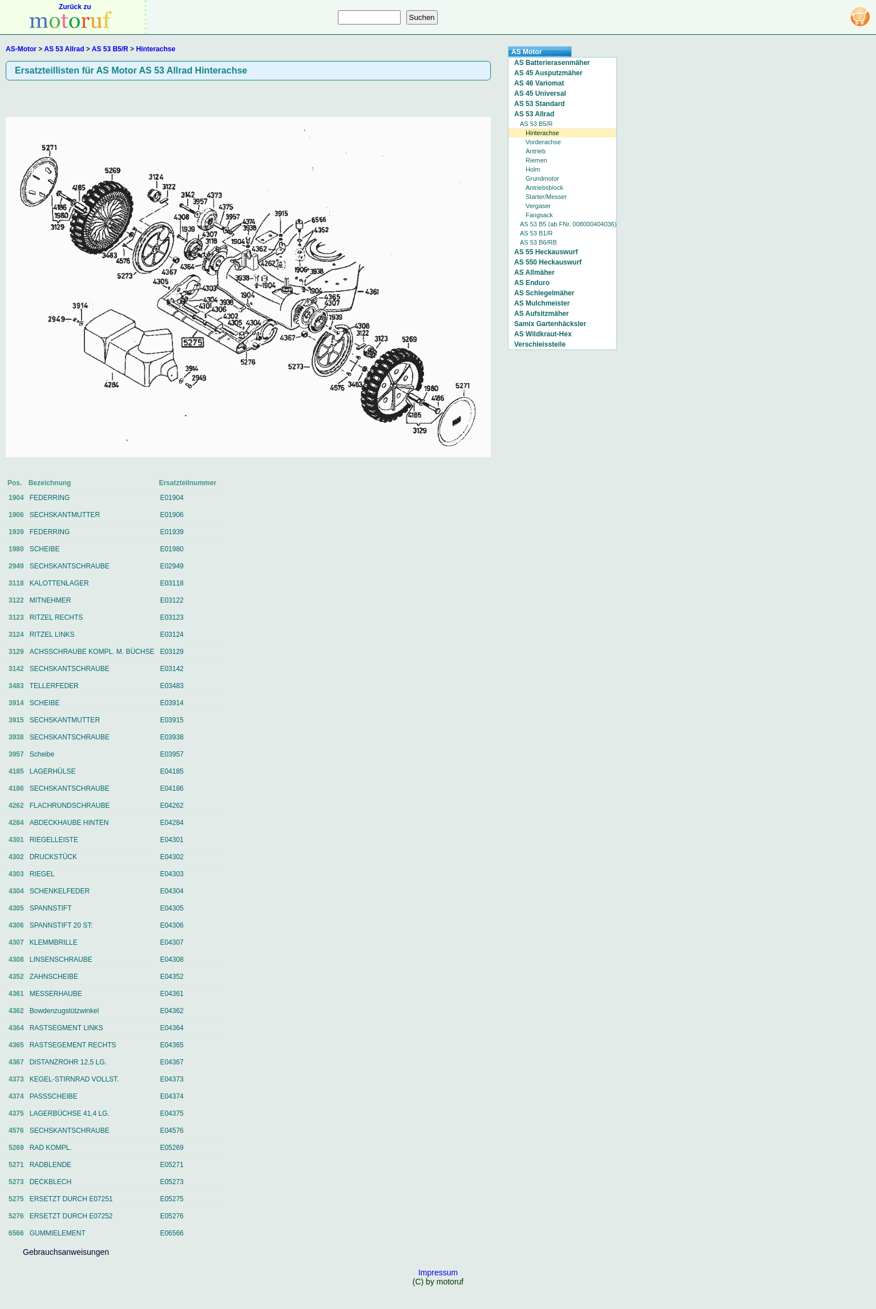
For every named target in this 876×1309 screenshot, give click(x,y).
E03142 (171, 669)
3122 (16, 600)
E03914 (171, 703)
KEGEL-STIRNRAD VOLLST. (74, 1079)
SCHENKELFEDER (60, 891)
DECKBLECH (50, 1182)
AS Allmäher (534, 273)
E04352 (171, 977)
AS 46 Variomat (539, 83)
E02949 (171, 566)
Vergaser (538, 205)
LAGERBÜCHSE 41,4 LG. (70, 1113)
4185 (16, 771)
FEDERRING (50, 498)
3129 (16, 652)
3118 (16, 583)
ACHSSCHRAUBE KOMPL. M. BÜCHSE (92, 652)
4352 (16, 977)
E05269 (171, 1148)
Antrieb (536, 151)
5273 (16, 1182)
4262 (16, 806)
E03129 (171, 652)
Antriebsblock (544, 187)
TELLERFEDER (54, 686)
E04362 (171, 1011)
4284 (16, 823)
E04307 (171, 942)
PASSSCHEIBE (54, 1096)
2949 (16, 566)
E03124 (171, 635)
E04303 (171, 874)
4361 (16, 994)
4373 (16, 1079)
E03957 (171, 754)
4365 (16, 1045)
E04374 (171, 1096)
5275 (16, 1199)
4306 (16, 925)
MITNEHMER (50, 600)
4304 (16, 891)
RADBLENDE (50, 1165)
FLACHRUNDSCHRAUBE (70, 806)
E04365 (171, 1045)
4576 (16, 1131)
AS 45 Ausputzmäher (548, 73)
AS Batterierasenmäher (552, 63)
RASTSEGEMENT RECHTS (73, 1045)
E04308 (171, 960)
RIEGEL (42, 874)
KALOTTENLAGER (59, 583)
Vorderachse (543, 142)
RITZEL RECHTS (56, 617)
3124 (16, 635)
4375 (16, 1113)
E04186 (171, 788)
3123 (16, 617)
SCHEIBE (45, 549)
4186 (16, 788)
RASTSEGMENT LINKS (66, 1028)
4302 (16, 857)
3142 (16, 669)
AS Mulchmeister (542, 303)
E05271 (171, 1165)
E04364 (171, 1028)
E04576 (171, 1131)
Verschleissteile (540, 344)
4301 (16, 840)
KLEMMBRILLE (54, 942)
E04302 (171, 857)
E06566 (171, 1233)
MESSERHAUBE (56, 994)
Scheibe (42, 754)
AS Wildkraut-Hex (543, 334)
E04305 (171, 908)
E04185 (171, 771)
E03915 (171, 720)
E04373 (171, 1079)
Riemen (536, 160)
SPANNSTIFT (51, 908)
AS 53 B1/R (536, 233)
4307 (16, 942)
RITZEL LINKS (52, 635)
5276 (16, 1216)
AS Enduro (532, 283)
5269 (16, 1148)
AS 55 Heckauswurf (546, 252)
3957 (16, 754)
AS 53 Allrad (64, 49)
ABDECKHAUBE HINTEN (69, 823)
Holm (533, 169)
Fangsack (539, 215)
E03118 (171, 583)
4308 (16, 960)
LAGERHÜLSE (53, 771)
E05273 (171, 1182)
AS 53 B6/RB (538, 242)
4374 (16, 1096)
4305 (16, 908)
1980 (16, 549)
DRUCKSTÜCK (53, 857)
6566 (16, 1233)
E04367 (171, 1062)
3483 (16, 686)
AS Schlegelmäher (544, 293)
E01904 (171, 498)
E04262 (171, 806)
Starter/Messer (546, 196)
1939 (16, 532)
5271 (16, 1165)
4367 (16, 1062)
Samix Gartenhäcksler (550, 324)
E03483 (171, 686)
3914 (16, 703)
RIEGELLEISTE (54, 840)
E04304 (171, 891)
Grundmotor (542, 178)
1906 (16, 515)
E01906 (171, 515)
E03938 (171, 737)
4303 (16, 874)
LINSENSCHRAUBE (61, 960)
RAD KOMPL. (51, 1148)
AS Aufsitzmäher (541, 314)
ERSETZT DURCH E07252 (71, 1216)
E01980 (171, 549)
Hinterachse (155, 49)
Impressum (438, 1272)
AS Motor (526, 52)
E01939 (171, 532)
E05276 (171, 1216)
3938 (16, 737)
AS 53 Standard (539, 104)
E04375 (171, 1113)
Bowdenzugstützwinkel (64, 1011)
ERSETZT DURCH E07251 (71, 1199)
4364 (16, 1028)
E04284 (171, 823)
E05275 (171, 1199)
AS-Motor (21, 49)
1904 (16, 498)
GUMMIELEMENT (58, 1233)
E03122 (171, 600)
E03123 (171, 617)
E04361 (171, 994)
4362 (16, 1011)
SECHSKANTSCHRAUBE (70, 566)
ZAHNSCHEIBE (54, 977)
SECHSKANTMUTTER (65, 515)
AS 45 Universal (540, 93)
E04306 (171, 925)
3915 (16, 720)
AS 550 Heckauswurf (548, 262)
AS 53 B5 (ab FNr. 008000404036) (568, 224)
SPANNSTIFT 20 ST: (61, 925)
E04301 (171, 840)
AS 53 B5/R (110, 49)
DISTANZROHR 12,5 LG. (68, 1062)
